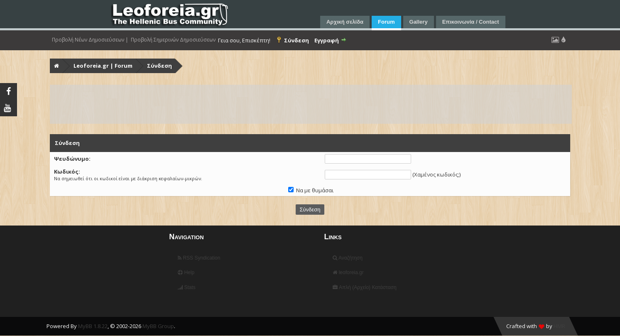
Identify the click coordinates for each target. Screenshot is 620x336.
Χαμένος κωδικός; (436, 174)
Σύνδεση (159, 65)
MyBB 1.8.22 (93, 326)
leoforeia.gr (348, 272)
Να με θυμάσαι (310, 190)
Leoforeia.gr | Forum (103, 65)
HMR (559, 326)
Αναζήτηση (348, 258)
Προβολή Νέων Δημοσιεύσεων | (90, 40)
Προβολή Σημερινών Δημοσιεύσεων (173, 40)
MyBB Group (158, 326)
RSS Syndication (199, 258)
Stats (187, 287)
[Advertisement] (300, 104)
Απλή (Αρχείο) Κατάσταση (364, 287)
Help (186, 272)
